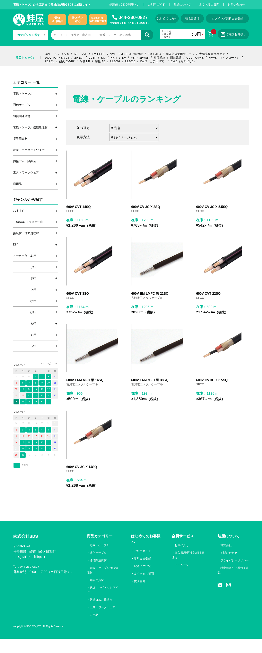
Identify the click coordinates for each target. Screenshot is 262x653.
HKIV (114, 57)
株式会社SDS (26, 550)
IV (75, 54)
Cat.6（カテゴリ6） (183, 61)
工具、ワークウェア (102, 621)
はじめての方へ (168, 18)
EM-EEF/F (98, 54)
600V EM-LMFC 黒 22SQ (149, 300)
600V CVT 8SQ (77, 300)
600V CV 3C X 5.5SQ (212, 210)
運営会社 (226, 559)
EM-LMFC (154, 54)
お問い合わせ (236, 4)
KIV (103, 57)
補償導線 (159, 57)
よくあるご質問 (209, 4)
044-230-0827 (133, 17)
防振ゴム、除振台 (101, 613)
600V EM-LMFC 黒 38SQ (149, 390)
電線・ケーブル (100, 559)
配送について (182, 4)
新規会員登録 (142, 572)
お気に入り (182, 559)
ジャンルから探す (28, 199)
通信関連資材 (98, 574)
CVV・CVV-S (195, 57)
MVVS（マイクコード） (224, 57)
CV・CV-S (62, 54)
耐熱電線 (176, 57)
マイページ (182, 578)
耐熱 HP (85, 61)
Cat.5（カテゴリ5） (153, 61)
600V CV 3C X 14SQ (81, 481)
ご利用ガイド (156, 4)
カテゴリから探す (31, 35)
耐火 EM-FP (67, 61)
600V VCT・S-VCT (57, 57)
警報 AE (100, 61)
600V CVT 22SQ (208, 300)
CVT (48, 54)
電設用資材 (97, 594)
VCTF (92, 57)
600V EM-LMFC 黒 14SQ (84, 390)
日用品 (94, 628)
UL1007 (115, 61)
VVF (84, 54)
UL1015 (130, 61)
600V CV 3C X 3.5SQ (212, 390)
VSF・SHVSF (140, 57)
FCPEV (49, 61)
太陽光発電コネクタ (212, 54)
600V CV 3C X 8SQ (145, 210)
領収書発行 (196, 18)
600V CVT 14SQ (78, 210)
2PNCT (79, 57)
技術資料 (140, 595)
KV (124, 57)
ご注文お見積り (237, 34)
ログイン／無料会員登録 (232, 18)
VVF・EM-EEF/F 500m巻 (126, 54)
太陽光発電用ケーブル (180, 54)
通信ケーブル (98, 566)
